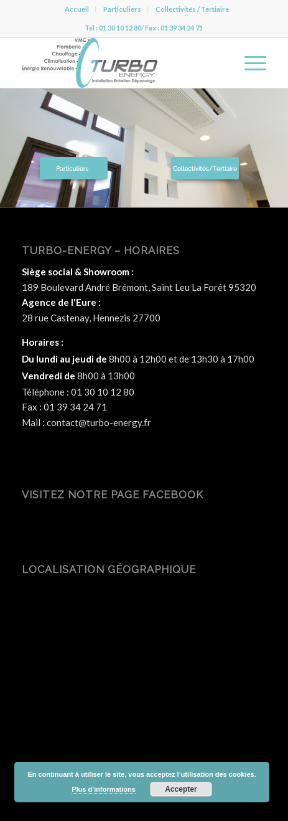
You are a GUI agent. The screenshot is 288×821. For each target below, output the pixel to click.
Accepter (181, 789)
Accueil (77, 9)
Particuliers (122, 9)
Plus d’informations (104, 789)
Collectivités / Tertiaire (192, 9)
